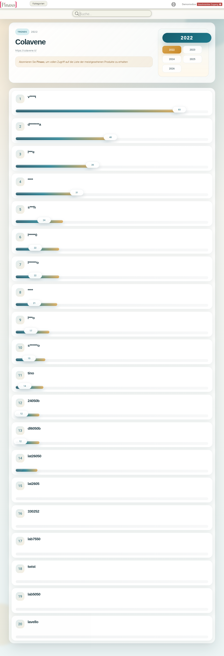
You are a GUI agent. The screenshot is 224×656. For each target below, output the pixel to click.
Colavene (30, 42)
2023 (192, 49)
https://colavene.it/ (26, 50)
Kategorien (38, 3)
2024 (172, 59)
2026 (172, 68)
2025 (192, 59)
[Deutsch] (173, 4)
